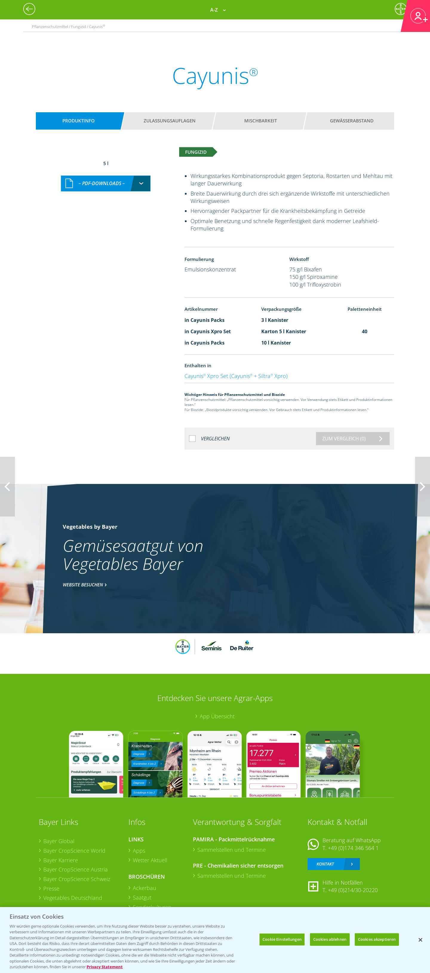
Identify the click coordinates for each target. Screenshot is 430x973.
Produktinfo (78, 121)
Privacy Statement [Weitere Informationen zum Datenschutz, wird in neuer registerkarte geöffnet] (105, 966)
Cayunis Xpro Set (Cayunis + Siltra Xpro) (236, 375)
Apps (139, 850)
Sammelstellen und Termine (231, 849)
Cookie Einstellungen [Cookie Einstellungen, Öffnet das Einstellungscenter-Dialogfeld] (282, 939)
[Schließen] (420, 939)
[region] (215, 940)
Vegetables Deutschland (72, 897)
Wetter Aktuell (150, 860)
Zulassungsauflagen (170, 121)
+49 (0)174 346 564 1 (353, 847)
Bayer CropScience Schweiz (76, 879)
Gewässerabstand (352, 121)
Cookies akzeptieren (377, 939)
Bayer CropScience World (74, 850)
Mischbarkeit (260, 121)
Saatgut (142, 897)
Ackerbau (144, 887)
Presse (51, 888)
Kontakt (325, 864)
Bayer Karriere (60, 860)
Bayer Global (58, 841)
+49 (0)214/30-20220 (353, 890)
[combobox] (105, 183)
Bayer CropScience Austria (75, 869)
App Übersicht (217, 716)
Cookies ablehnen (329, 939)
